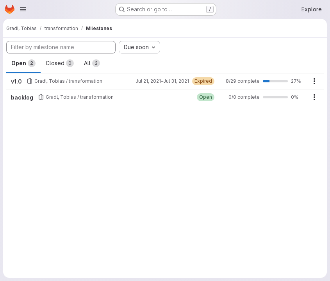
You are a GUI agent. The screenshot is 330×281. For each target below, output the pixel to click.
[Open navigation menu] (23, 9)
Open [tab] (23, 63)
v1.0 (16, 81)
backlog (22, 97)
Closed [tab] (60, 63)
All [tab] (92, 63)
